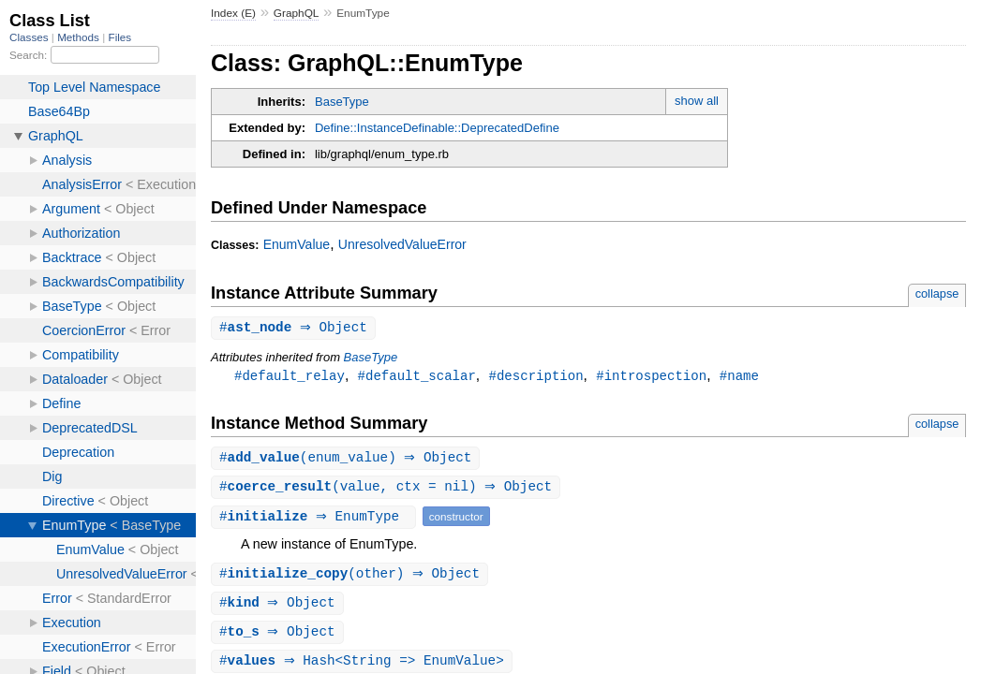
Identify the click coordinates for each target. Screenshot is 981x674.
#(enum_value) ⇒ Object (348, 460)
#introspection (651, 377)
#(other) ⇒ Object (351, 578)
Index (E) (233, 13)
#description (535, 377)
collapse (937, 293)
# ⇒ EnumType (315, 520)
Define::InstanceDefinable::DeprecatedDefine (437, 128)
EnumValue (297, 244)
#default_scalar (417, 377)
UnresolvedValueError (402, 244)
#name (739, 377)
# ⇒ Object (295, 328)
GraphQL (297, 13)
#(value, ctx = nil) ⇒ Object (388, 490)
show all (697, 101)
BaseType (342, 102)
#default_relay (289, 377)
